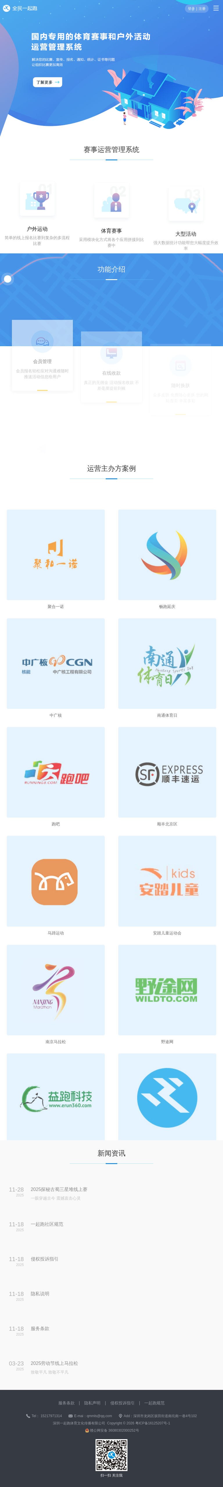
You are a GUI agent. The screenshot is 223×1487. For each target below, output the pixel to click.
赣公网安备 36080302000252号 (114, 1430)
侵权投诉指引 (122, 1403)
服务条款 (66, 1403)
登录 (191, 8)
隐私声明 (92, 1403)
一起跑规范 (154, 1403)
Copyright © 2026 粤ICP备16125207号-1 (138, 1423)
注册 (202, 8)
